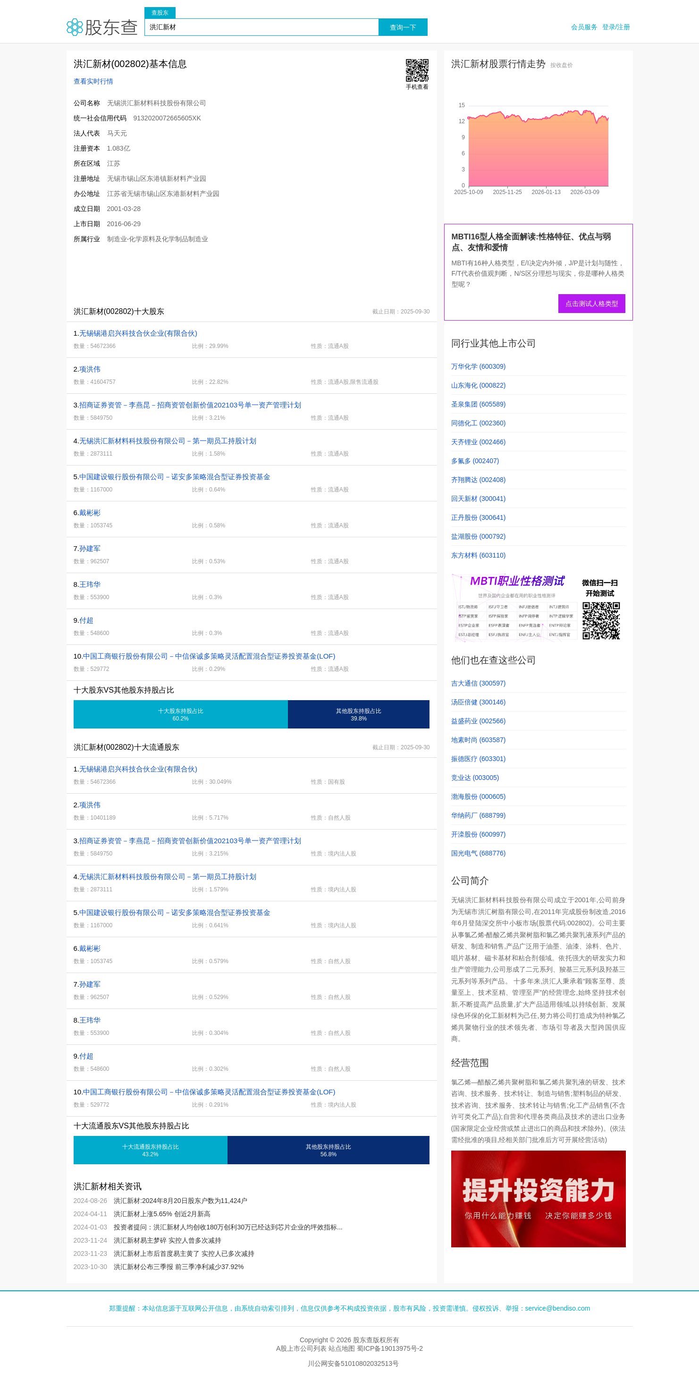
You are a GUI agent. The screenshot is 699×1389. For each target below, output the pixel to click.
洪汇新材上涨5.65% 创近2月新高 (162, 1214)
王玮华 (90, 584)
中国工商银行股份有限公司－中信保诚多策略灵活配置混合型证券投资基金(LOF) (209, 656)
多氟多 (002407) (475, 461)
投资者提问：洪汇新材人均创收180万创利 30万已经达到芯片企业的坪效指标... (228, 1227)
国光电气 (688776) (478, 853)
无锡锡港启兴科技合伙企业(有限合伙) (138, 333)
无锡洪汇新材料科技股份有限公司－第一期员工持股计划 (167, 441)
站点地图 (341, 1348)
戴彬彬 (90, 512)
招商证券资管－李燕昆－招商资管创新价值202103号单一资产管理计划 (190, 405)
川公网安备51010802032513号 (353, 1363)
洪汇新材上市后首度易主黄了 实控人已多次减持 (184, 1253)
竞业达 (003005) (475, 777)
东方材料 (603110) (478, 555)
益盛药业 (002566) (478, 721)
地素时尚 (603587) (478, 740)
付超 (86, 620)
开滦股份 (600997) (478, 834)
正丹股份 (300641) (478, 517)
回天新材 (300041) (478, 498)
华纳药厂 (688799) (478, 815)
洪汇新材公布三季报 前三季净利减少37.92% (179, 1266)
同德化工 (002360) (478, 423)
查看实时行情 (93, 81)
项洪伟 (90, 369)
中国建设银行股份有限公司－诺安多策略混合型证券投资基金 (174, 477)
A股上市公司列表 (301, 1348)
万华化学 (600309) (478, 366)
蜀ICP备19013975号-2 (390, 1348)
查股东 (160, 12)
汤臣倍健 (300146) (478, 702)
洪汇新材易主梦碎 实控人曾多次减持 (167, 1240)
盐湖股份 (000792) (478, 536)
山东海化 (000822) (478, 385)
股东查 (102, 27)
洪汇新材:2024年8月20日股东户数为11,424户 (180, 1200)
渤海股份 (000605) (478, 796)
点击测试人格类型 (591, 303)
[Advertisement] (238, 275)
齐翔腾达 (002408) (478, 479)
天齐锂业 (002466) (478, 442)
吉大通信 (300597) (478, 683)
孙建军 (90, 548)
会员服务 (584, 27)
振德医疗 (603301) (478, 758)
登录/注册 (616, 27)
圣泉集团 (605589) (478, 404)
